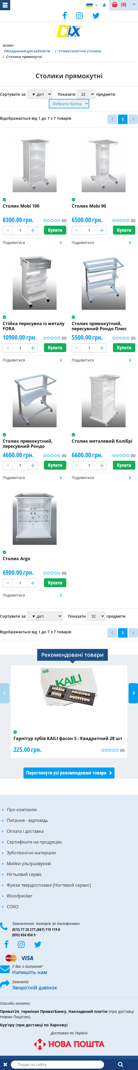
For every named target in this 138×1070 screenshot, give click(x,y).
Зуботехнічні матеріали (31, 853)
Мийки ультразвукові (29, 863)
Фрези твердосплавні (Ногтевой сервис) (49, 885)
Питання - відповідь (27, 820)
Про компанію (22, 810)
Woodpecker (20, 896)
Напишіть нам (29, 972)
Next (133, 693)
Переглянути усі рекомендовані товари (66, 773)
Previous (4, 693)
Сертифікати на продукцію (34, 842)
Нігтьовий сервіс (24, 874)
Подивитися (14, 242)
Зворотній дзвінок (34, 987)
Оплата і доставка (25, 831)
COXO (12, 907)
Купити (55, 230)
